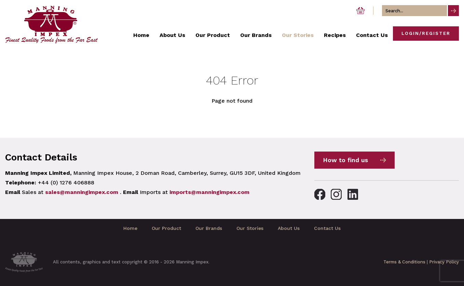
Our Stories (249, 228)
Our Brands (208, 228)
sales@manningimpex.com (81, 192)
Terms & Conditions (404, 261)
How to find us (345, 160)
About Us (289, 228)
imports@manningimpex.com (209, 192)
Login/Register (425, 33)
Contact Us (327, 228)
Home (130, 228)
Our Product (166, 228)
